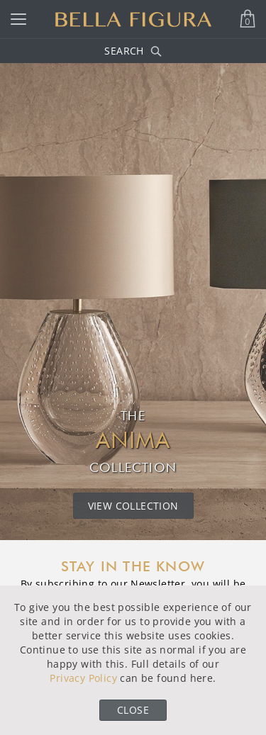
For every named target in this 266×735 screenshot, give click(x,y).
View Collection (133, 505)
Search (132, 50)
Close (133, 710)
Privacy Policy (83, 678)
